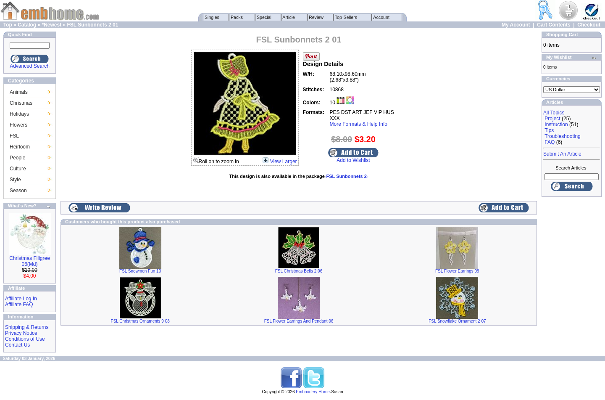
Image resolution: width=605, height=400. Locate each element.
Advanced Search (30, 66)
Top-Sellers (346, 17)
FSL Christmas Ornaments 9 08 (140, 321)
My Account (516, 25)
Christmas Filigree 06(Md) (29, 261)
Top (7, 25)
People (17, 158)
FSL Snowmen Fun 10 (140, 271)
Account (381, 17)
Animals (19, 92)
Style (15, 180)
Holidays (19, 114)
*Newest (51, 25)
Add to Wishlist (353, 160)
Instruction (556, 124)
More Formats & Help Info (358, 124)
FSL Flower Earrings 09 (457, 271)
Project (552, 119)
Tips (549, 130)
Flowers (18, 125)
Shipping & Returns (26, 327)
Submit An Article (562, 154)
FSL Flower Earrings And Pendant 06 (299, 321)
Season (18, 190)
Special (264, 17)
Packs (236, 17)
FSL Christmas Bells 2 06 (298, 271)
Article (288, 17)
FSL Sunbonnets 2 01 (92, 25)
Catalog (27, 25)
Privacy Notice (21, 333)
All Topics (553, 113)
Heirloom (20, 147)
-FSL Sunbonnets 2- (346, 176)
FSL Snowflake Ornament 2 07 (457, 321)
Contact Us (17, 345)
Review (316, 17)
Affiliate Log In (21, 299)
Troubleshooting (562, 136)
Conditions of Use (25, 339)
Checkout (588, 25)
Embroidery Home (313, 391)
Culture (18, 169)
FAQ (549, 142)
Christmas (21, 103)
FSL (14, 136)
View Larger (283, 161)
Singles (212, 17)
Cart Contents (553, 25)
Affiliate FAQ (19, 304)
